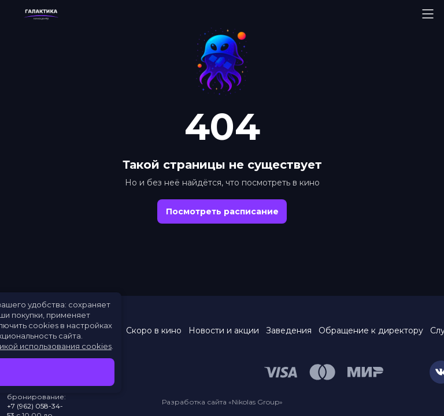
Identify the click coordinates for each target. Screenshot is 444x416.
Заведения (289, 330)
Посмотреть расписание (222, 211)
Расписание (93, 330)
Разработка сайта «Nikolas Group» (222, 402)
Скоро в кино (154, 330)
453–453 (38, 387)
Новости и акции (223, 330)
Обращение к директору (371, 330)
